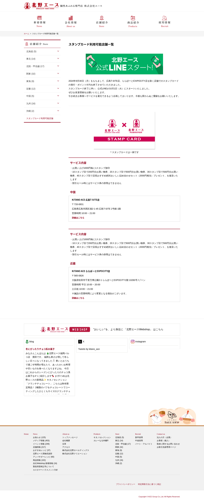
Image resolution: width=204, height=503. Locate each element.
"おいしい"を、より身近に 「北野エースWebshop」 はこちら (128, 329)
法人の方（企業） (164, 437)
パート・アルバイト (143, 444)
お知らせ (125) (39, 437)
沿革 (64, 444)
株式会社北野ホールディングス (75, 450)
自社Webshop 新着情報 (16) (45, 463)
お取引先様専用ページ (166, 447)
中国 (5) (30, 96)
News (35, 434)
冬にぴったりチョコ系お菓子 (40, 348)
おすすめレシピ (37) (41, 450)
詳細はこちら (78, 217)
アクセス (66, 447)
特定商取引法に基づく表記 (149, 484)
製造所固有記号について (43, 466)
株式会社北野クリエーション (74, 454)
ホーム (26, 34)
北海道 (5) (31, 51)
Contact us (161, 434)
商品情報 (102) (39, 460)
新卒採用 (139, 437)
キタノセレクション (102, 437)
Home (26, 434)
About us (65, 434)
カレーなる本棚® (101, 440)
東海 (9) (30, 81)
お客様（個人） (163, 440)
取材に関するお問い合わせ (168, 444)
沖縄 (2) (30, 111)
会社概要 (66, 440)
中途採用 (139, 440)
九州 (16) (30, 103)
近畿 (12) (30, 88)
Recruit (138, 434)
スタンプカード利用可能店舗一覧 (45, 34)
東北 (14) (30, 58)
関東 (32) (30, 73)
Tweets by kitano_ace (89, 349)
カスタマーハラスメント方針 (45, 470)
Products (97, 434)
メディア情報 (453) (41, 440)
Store (117, 434)
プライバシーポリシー (125, 484)
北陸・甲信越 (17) (35, 66)
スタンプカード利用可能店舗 (39, 118)
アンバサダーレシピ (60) (45, 455)
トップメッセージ (70, 437)
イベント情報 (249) (41, 444)
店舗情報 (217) (39, 447)
